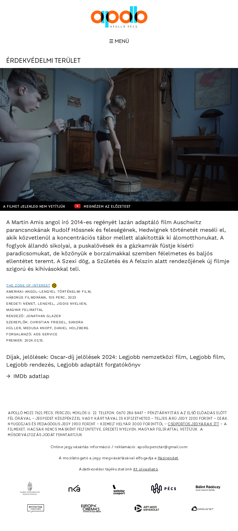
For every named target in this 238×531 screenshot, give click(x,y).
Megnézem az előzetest (102, 206)
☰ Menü (119, 41)
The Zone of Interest (28, 285)
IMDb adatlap (27, 376)
